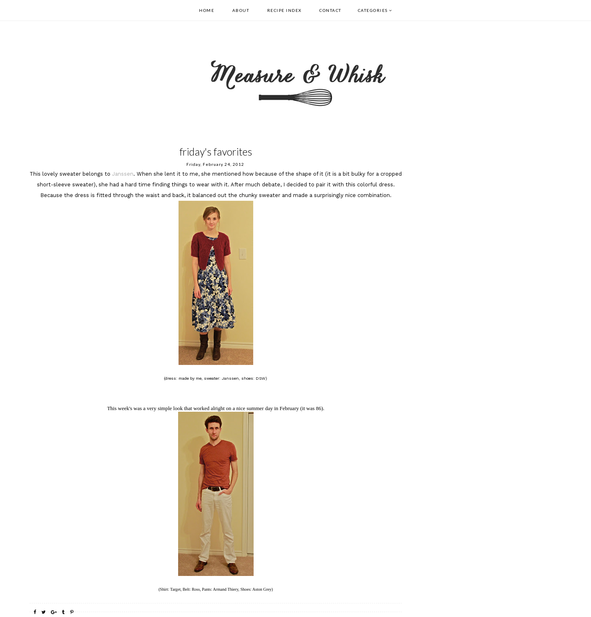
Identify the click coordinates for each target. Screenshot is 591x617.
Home (206, 10)
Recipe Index (284, 10)
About (241, 10)
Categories (373, 10)
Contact (330, 10)
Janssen (122, 174)
